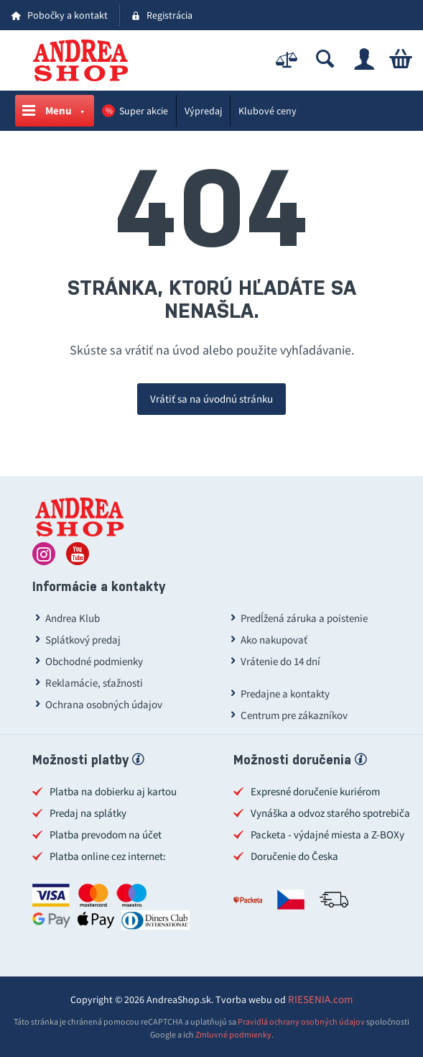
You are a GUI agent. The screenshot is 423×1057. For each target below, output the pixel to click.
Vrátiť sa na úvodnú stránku (211, 399)
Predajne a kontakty (285, 693)
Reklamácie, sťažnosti (94, 683)
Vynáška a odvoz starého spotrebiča (330, 813)
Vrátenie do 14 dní (280, 661)
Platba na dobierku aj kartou (113, 791)
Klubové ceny (267, 110)
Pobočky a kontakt (67, 15)
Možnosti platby (88, 761)
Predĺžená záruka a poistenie (304, 618)
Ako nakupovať (274, 639)
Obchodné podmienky (94, 661)
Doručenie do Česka (294, 856)
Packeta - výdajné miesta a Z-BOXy (327, 834)
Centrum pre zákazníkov (294, 715)
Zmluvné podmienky (233, 1034)
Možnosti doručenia (299, 761)
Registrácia (169, 15)
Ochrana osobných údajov (103, 704)
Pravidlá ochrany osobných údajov (301, 1021)
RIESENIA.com (320, 999)
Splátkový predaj (83, 639)
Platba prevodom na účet (106, 834)
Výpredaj (203, 110)
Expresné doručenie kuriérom (315, 791)
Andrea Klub (72, 618)
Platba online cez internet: (108, 856)
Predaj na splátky (88, 813)
